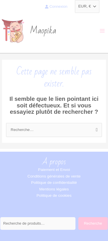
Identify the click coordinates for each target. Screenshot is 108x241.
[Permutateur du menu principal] (102, 31)
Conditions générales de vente (54, 176)
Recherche (93, 223)
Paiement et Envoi (54, 169)
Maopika (43, 30)
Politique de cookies (54, 195)
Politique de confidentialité (54, 182)
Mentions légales (54, 189)
